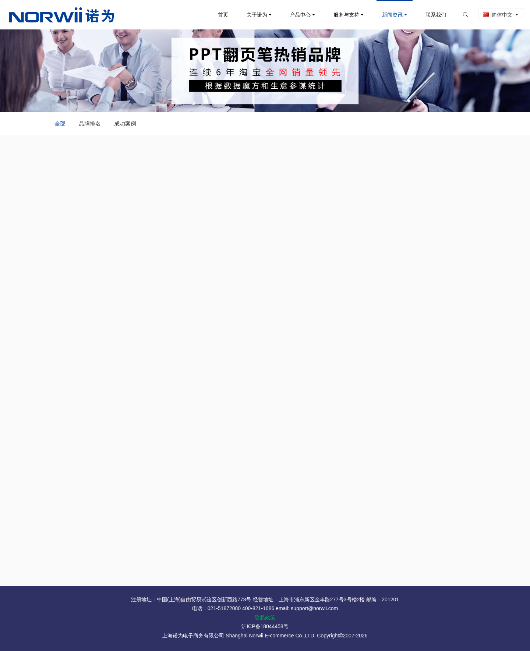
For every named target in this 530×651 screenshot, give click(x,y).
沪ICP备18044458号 (265, 626)
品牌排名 (90, 123)
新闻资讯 (387, 15)
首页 (218, 15)
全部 (60, 123)
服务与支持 (341, 15)
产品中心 (295, 15)
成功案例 (125, 123)
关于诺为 (251, 15)
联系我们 (431, 15)
